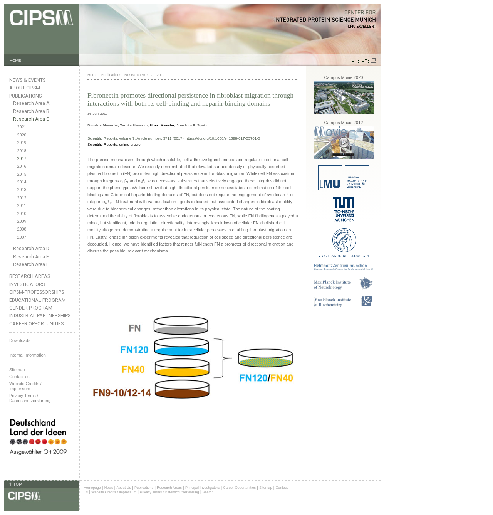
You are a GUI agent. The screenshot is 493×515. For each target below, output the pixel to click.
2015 (21, 174)
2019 (21, 142)
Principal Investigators (202, 488)
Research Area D (31, 248)
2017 (21, 158)
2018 (21, 150)
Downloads (19, 340)
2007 (21, 237)
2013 (21, 189)
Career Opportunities (36, 324)
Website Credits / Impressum (113, 492)
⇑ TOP (15, 484)
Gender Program (30, 308)
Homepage (92, 488)
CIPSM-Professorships (36, 292)
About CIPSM (24, 88)
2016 (21, 166)
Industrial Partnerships (39, 315)
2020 (21, 135)
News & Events (27, 80)
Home (92, 74)
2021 (21, 127)
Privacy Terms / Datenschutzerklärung (29, 398)
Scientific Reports (102, 144)
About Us (123, 488)
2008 (21, 229)
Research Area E (31, 256)
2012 (21, 197)
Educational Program (37, 300)
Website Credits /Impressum (25, 386)
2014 (21, 182)
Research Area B (31, 111)
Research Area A (31, 103)
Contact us (19, 376)
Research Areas (29, 276)
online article (129, 144)
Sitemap (17, 369)
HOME (15, 60)
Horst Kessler (162, 125)
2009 (21, 221)
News (108, 488)
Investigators (27, 284)
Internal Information (27, 355)
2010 (21, 213)
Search (208, 492)
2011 (21, 205)
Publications (25, 96)
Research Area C (31, 119)
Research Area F (31, 264)
